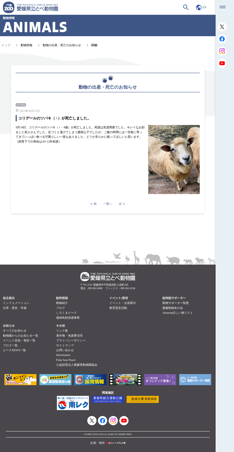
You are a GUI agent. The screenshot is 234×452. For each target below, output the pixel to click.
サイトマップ (65, 345)
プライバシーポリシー (71, 340)
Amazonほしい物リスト (177, 312)
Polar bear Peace (66, 360)
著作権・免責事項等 (69, 335)
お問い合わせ (65, 350)
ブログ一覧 (10, 345)
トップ (5, 45)
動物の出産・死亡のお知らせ (62, 45)
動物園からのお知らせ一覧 (20, 335)
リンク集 (62, 330)
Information (63, 355)
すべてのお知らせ (15, 330)
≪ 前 (93, 203)
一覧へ (107, 203)
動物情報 (26, 45)
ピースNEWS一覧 (14, 350)
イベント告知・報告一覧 (19, 340)
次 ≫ (122, 203)
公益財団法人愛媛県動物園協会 (76, 364)
